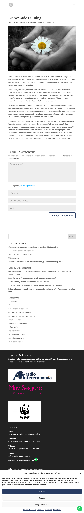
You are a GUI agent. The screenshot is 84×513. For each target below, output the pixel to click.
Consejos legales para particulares (21, 316)
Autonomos (12, 301)
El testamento (13, 258)
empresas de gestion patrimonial (21, 271)
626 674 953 (23, 449)
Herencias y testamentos (18, 323)
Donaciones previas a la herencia (21, 251)
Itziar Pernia (16, 22)
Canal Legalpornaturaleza (18, 309)
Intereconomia (14, 331)
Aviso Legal (57, 510)
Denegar (42, 498)
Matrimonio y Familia (17, 334)
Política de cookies (29, 510)
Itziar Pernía (13, 285)
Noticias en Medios (15, 342)
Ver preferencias (42, 504)
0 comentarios (48, 22)
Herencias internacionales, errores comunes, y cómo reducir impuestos (35, 262)
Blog (10, 305)
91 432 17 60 (13, 449)
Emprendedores (14, 320)
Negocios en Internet (16, 338)
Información (37, 22)
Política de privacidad (44, 510)
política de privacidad (27, 185)
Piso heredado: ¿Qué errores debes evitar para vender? (41, 285)
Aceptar (42, 491)
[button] (80, 473)
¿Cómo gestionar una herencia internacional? (38, 278)
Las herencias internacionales (20, 254)
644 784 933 (34, 449)
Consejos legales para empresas (20, 312)
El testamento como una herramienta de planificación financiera (33, 247)
